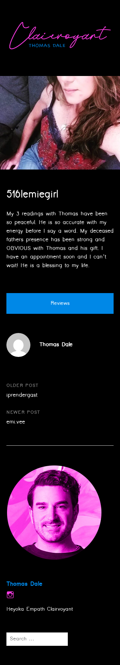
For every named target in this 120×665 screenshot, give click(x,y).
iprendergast (21, 395)
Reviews (60, 303)
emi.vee (15, 422)
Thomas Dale (55, 345)
